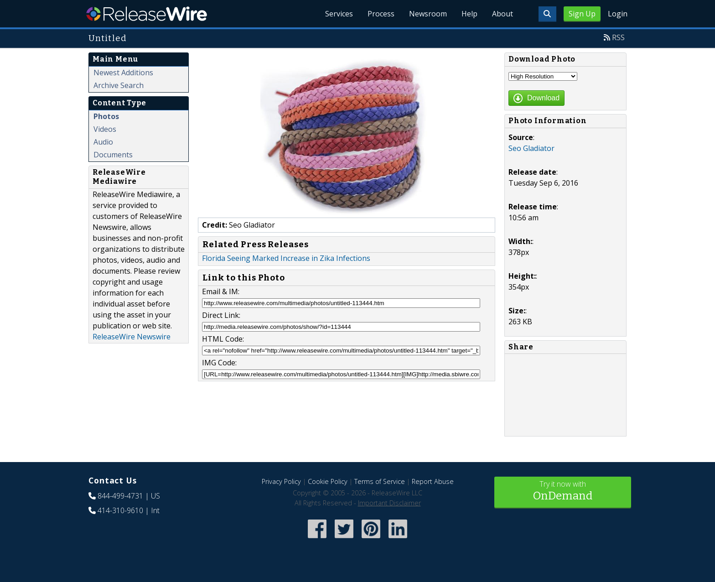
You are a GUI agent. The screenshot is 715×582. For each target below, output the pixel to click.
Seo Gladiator (531, 148)
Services (339, 14)
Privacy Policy (281, 481)
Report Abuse (433, 481)
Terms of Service (379, 481)
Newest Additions (123, 73)
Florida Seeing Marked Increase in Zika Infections (286, 258)
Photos (106, 116)
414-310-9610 (120, 510)
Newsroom (428, 14)
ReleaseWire (146, 14)
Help (469, 14)
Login (617, 14)
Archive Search (118, 85)
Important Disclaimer (389, 503)
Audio (103, 142)
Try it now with (562, 491)
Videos (104, 129)
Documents (113, 155)
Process (381, 14)
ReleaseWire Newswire (132, 337)
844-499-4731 (120, 496)
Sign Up (582, 14)
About (502, 14)
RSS (618, 37)
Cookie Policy (327, 481)
